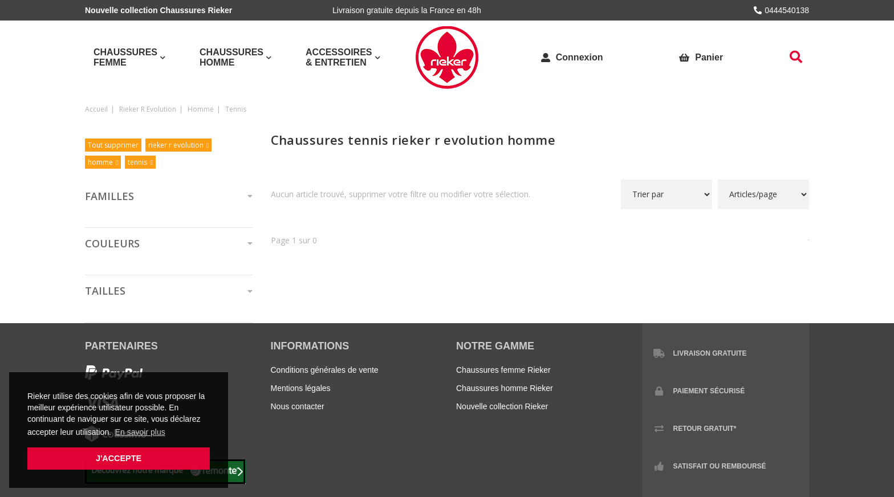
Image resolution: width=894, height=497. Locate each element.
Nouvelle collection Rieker (502, 406)
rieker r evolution (147, 109)
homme (201, 109)
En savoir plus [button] (140, 432)
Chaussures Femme (125, 57)
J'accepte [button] (118, 458)
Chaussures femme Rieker (503, 369)
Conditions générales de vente (325, 369)
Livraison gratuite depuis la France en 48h (406, 10)
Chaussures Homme (231, 57)
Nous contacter (297, 406)
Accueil (96, 109)
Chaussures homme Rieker (504, 388)
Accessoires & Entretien (339, 57)
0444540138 (781, 10)
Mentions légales (301, 388)
